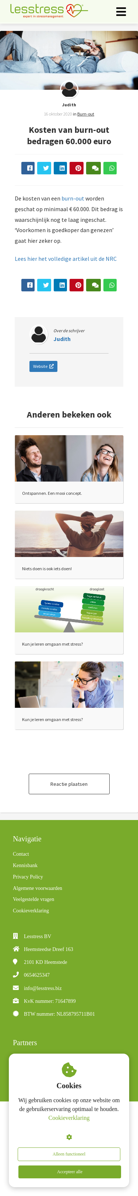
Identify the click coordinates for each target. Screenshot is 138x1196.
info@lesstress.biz (43, 988)
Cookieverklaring (69, 1118)
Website (43, 366)
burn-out (72, 198)
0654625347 (37, 975)
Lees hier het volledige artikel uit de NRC (66, 258)
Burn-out (85, 114)
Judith (69, 104)
